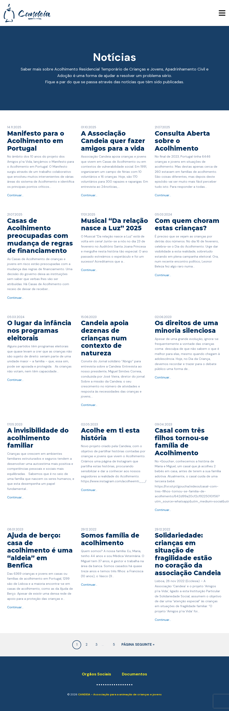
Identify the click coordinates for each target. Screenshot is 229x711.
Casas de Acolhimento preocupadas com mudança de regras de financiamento (40, 235)
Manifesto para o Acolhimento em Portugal (35, 141)
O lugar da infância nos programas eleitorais (39, 330)
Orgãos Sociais (96, 674)
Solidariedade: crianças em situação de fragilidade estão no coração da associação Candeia (188, 554)
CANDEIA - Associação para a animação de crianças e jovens (120, 694)
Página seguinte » (138, 645)
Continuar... (15, 195)
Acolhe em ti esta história (110, 434)
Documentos (134, 674)
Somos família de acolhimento (110, 539)
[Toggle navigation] (222, 13)
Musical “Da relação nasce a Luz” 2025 (114, 224)
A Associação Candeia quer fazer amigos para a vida (113, 141)
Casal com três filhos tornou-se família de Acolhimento (181, 442)
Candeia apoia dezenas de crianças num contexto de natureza (105, 338)
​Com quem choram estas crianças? (187, 224)
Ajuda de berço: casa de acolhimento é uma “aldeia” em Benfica (40, 550)
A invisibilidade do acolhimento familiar (38, 438)
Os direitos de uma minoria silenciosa (186, 326)
